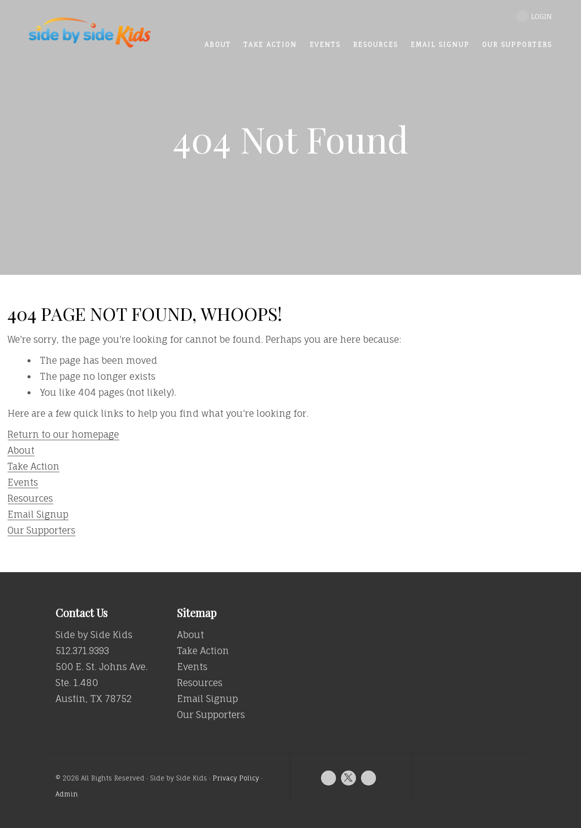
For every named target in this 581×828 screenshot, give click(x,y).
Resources (30, 498)
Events (23, 482)
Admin (67, 794)
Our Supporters (42, 530)
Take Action (34, 466)
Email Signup (38, 514)
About (21, 450)
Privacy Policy (235, 778)
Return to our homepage (63, 434)
